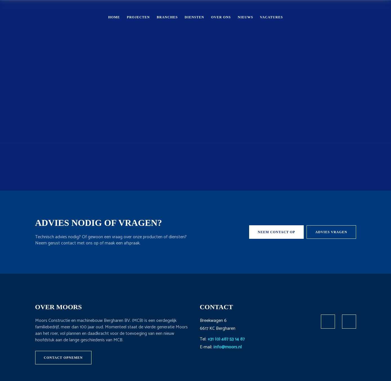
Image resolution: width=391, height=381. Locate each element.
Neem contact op (276, 232)
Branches (167, 17)
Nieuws (245, 17)
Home (114, 17)
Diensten (194, 17)
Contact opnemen (63, 358)
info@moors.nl (227, 347)
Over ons (221, 17)
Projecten (138, 17)
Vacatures (271, 17)
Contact (354, 17)
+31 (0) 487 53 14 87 (226, 339)
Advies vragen (331, 232)
